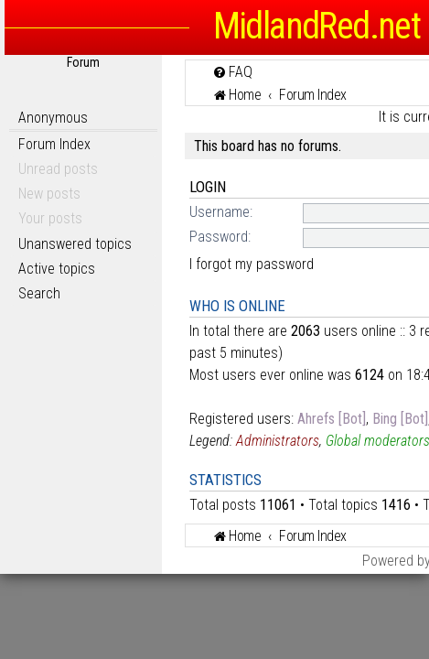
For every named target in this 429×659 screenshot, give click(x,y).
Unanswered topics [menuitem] (75, 244)
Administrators (277, 440)
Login (207, 187)
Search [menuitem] (39, 293)
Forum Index (54, 144)
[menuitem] (232, 72)
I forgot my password (251, 264)
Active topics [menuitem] (56, 268)
